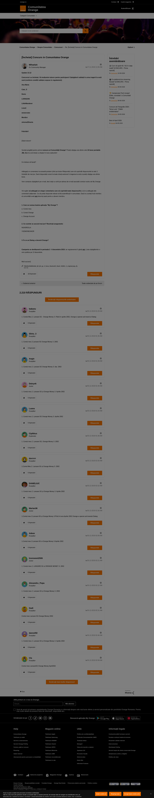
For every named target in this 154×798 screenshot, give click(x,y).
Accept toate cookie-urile (132, 794)
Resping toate (115, 794)
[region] (77, 794)
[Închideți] (151, 794)
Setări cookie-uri (101, 794)
